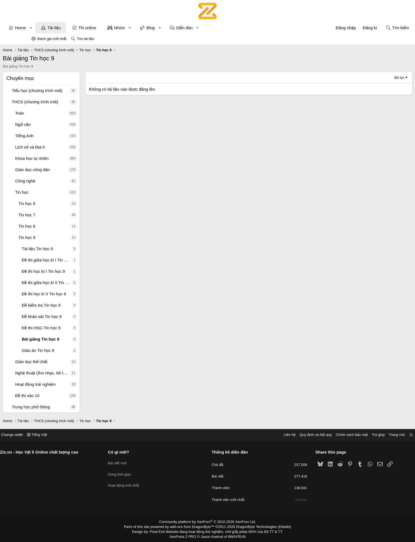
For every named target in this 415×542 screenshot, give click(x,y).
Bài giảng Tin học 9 (69, 339)
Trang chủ (364, 435)
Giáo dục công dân (61, 169)
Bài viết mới (133, 461)
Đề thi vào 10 (56, 395)
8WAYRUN (234, 535)
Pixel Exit (161, 531)
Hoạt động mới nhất (140, 481)
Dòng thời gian (136, 471)
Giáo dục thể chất (60, 361)
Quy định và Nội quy (283, 435)
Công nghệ (54, 181)
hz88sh (285, 500)
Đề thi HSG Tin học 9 (69, 327)
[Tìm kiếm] (369, 27)
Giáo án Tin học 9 (66, 350)
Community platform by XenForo (207, 522)
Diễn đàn (213, 27)
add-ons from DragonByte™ (193, 526)
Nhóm (148, 27)
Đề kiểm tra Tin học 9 (69, 305)
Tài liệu (82, 27)
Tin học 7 (55, 214)
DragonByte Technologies (253, 526)
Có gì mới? (135, 452)
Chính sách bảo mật (319, 435)
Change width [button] (45, 435)
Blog (179, 27)
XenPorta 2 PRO (184, 535)
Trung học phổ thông (59, 407)
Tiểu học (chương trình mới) (65, 90)
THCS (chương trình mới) (63, 101)
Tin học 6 (55, 203)
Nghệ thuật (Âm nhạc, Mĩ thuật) (71, 373)
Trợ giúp (345, 435)
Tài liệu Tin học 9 (65, 248)
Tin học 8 (55, 226)
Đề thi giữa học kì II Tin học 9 (75, 282)
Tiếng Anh (53, 135)
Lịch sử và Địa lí (58, 147)
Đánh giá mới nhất (52, 39)
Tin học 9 (55, 237)
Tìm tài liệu (85, 39)
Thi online (116, 27)
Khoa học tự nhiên (60, 158)
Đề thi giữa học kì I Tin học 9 (75, 260)
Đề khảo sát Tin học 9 (70, 316)
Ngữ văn (51, 124)
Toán (48, 113)
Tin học (50, 192)
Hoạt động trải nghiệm (64, 384)
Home (48, 27)
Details (279, 526)
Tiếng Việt (70, 435)
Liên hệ (257, 435)
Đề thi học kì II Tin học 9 (72, 294)
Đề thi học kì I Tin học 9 (72, 271)
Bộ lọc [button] (371, 77)
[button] (59, 27)
